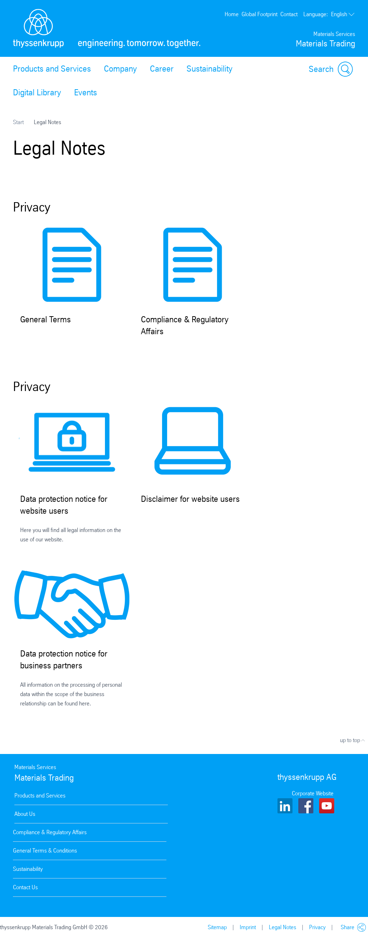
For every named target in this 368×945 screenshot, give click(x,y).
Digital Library (37, 92)
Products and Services (52, 69)
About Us (24, 813)
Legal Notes (282, 927)
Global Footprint (259, 14)
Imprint (248, 927)
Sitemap (217, 927)
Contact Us (25, 887)
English (329, 14)
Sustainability (210, 69)
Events (85, 92)
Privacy (317, 927)
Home (232, 14)
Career (162, 69)
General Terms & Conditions (45, 850)
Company (120, 69)
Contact (289, 14)
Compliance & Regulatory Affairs (50, 832)
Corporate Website (313, 793)
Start (18, 122)
